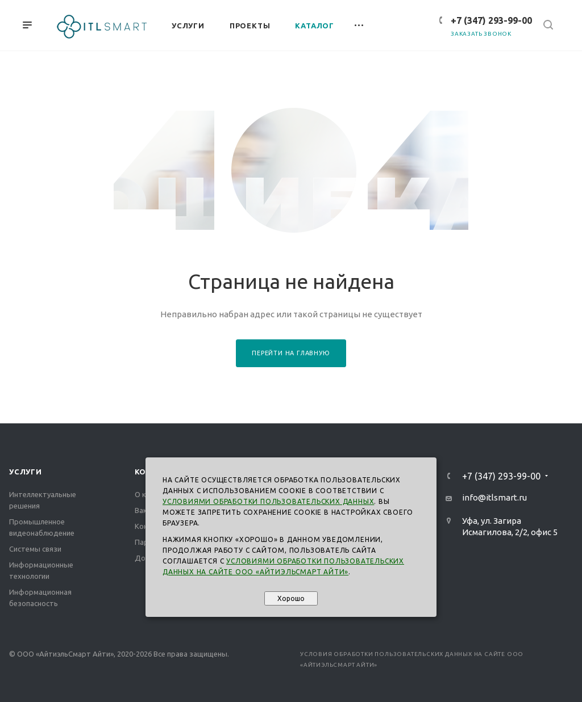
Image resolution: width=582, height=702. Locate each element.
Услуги (25, 472)
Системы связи (35, 549)
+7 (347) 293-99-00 (491, 20)
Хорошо (291, 598)
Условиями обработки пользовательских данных (268, 501)
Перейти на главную (291, 353)
